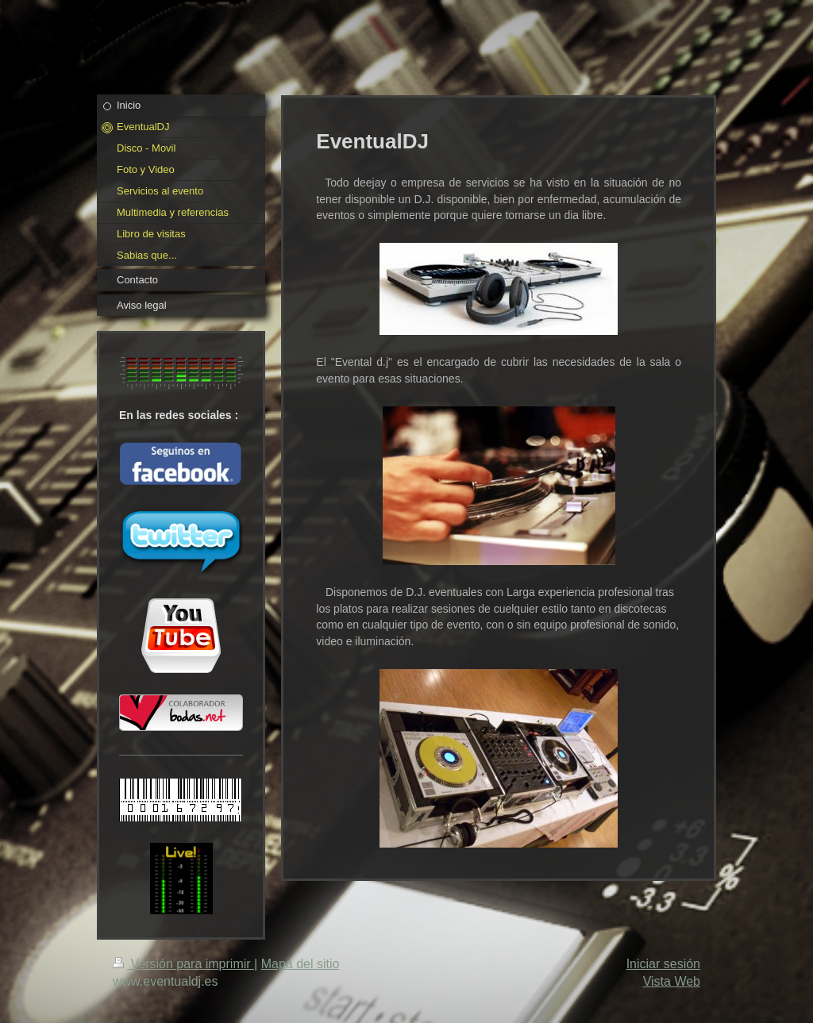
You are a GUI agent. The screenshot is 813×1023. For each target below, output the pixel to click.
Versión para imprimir (183, 964)
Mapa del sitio (300, 964)
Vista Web (671, 981)
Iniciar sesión (663, 964)
